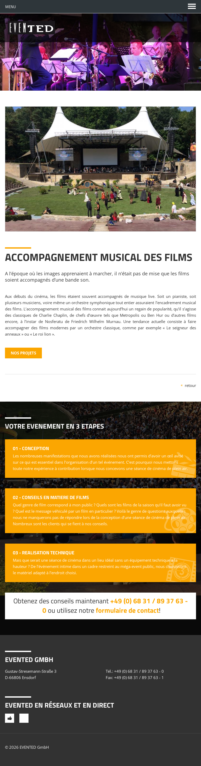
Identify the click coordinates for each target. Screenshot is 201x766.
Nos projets (23, 352)
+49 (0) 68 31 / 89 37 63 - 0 (139, 671)
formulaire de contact (127, 610)
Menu (10, 7)
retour (190, 385)
